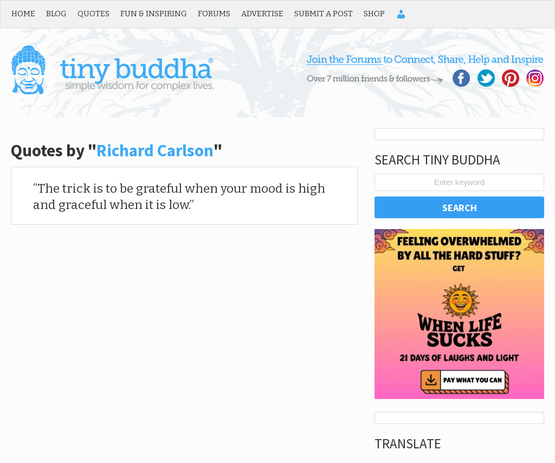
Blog (56, 13)
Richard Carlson (155, 150)
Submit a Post (323, 13)
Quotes (93, 13)
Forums (214, 13)
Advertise (262, 13)
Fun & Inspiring (153, 13)
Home (23, 13)
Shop (374, 13)
